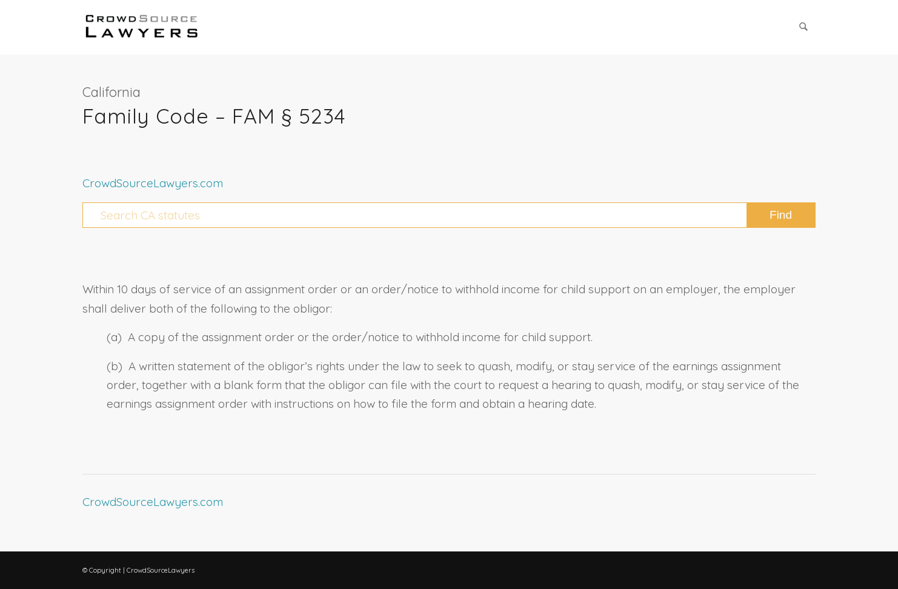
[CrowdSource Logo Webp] (141, 27)
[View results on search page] (781, 215)
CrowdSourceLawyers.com (152, 183)
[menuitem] (804, 27)
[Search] (804, 27)
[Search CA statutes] (449, 215)
